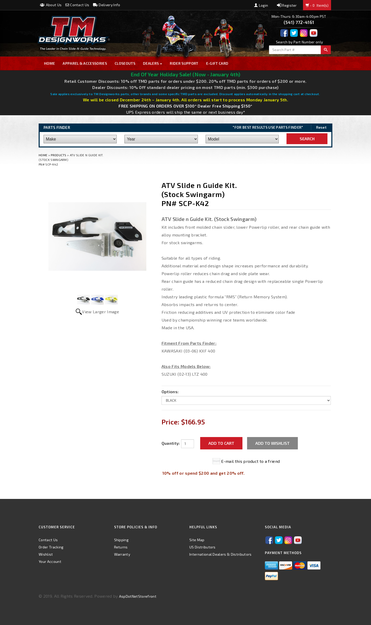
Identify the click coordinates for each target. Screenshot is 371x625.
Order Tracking (51, 547)
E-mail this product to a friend (250, 461)
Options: (170, 391)
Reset (321, 127)
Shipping (121, 540)
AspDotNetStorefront (137, 596)
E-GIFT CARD (217, 63)
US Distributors (202, 547)
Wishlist (46, 554)
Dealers (152, 63)
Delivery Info (106, 5)
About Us (51, 5)
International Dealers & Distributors (220, 554)
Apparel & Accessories (85, 63)
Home (49, 63)
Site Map (197, 540)
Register (287, 5)
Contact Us (77, 5)
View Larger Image (100, 311)
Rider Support (184, 63)
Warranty (122, 554)
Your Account (50, 561)
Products (58, 155)
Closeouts (125, 63)
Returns (121, 547)
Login (261, 5)
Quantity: (171, 443)
